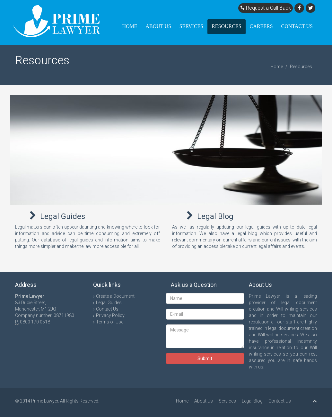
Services (191, 26)
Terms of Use (109, 321)
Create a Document (115, 296)
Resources (226, 26)
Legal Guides (62, 216)
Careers (261, 26)
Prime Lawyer (44, 400)
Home (129, 26)
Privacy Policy (110, 315)
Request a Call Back (265, 8)
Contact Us (297, 26)
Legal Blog (215, 216)
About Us (158, 26)
